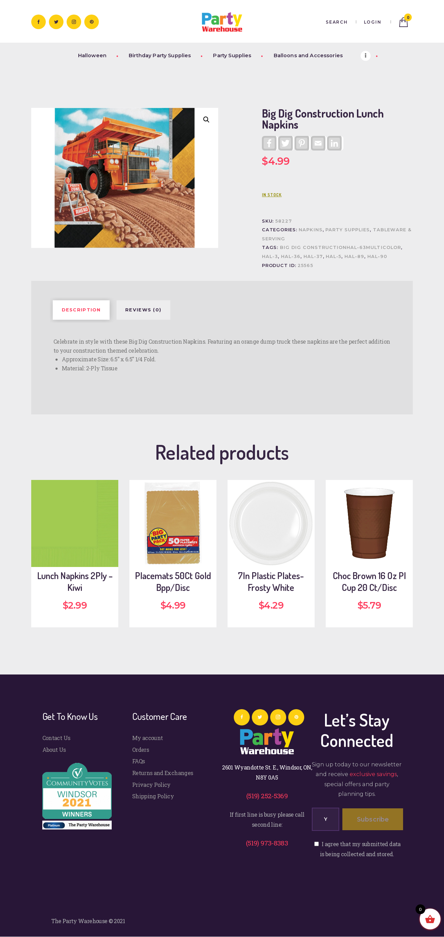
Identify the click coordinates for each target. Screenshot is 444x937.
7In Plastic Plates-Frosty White (271, 581)
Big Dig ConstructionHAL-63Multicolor (340, 247)
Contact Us (56, 737)
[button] (206, 119)
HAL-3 (270, 256)
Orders (140, 749)
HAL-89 (354, 256)
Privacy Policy (151, 784)
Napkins (310, 229)
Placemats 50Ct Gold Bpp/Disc (173, 581)
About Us (54, 749)
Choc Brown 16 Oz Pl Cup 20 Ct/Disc (369, 581)
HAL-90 (377, 256)
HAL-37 (313, 256)
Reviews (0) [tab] (143, 309)
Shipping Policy (153, 796)
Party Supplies (347, 229)
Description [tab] (81, 309)
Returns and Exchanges (162, 772)
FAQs (138, 761)
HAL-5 (333, 256)
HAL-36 (290, 256)
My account (147, 737)
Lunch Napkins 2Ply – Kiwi (75, 581)
